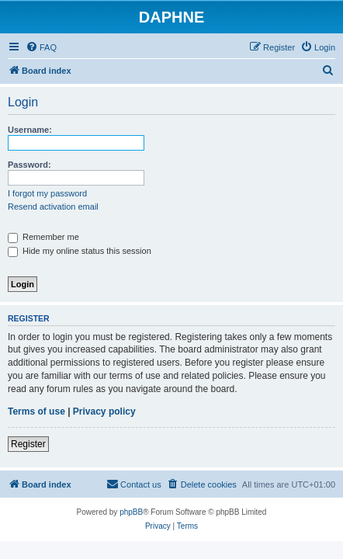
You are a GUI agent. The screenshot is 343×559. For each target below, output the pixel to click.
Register (28, 444)
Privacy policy (104, 411)
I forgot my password (47, 193)
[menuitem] (41, 47)
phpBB (131, 512)
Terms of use (36, 411)
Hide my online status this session (79, 250)
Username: (30, 129)
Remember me (43, 236)
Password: (29, 164)
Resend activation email (53, 206)
